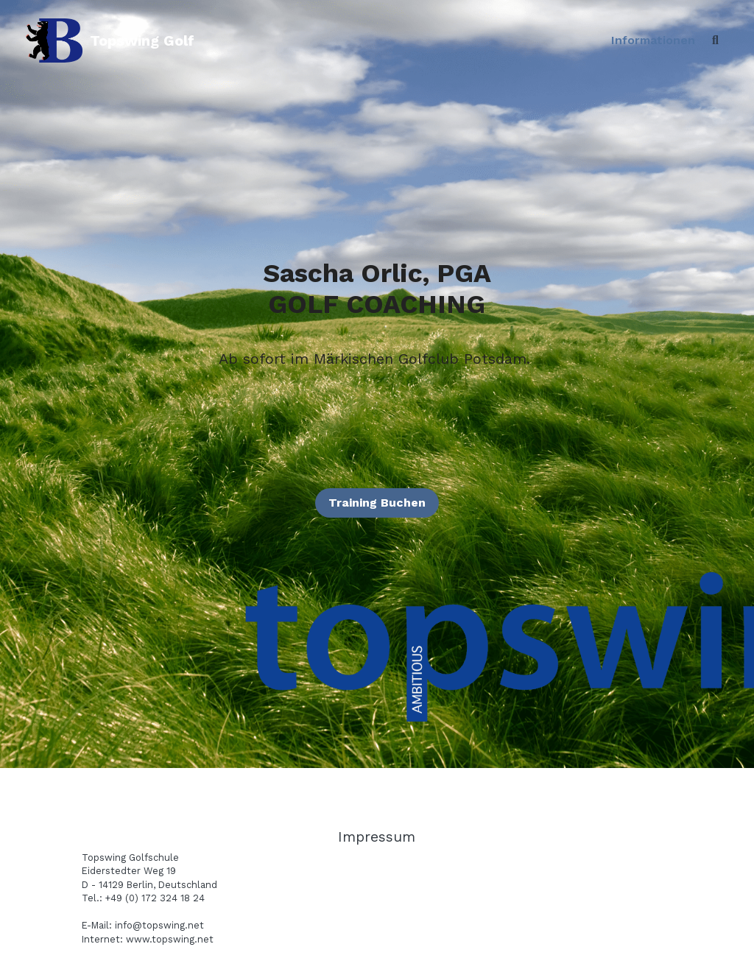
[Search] (715, 40)
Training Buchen (377, 503)
